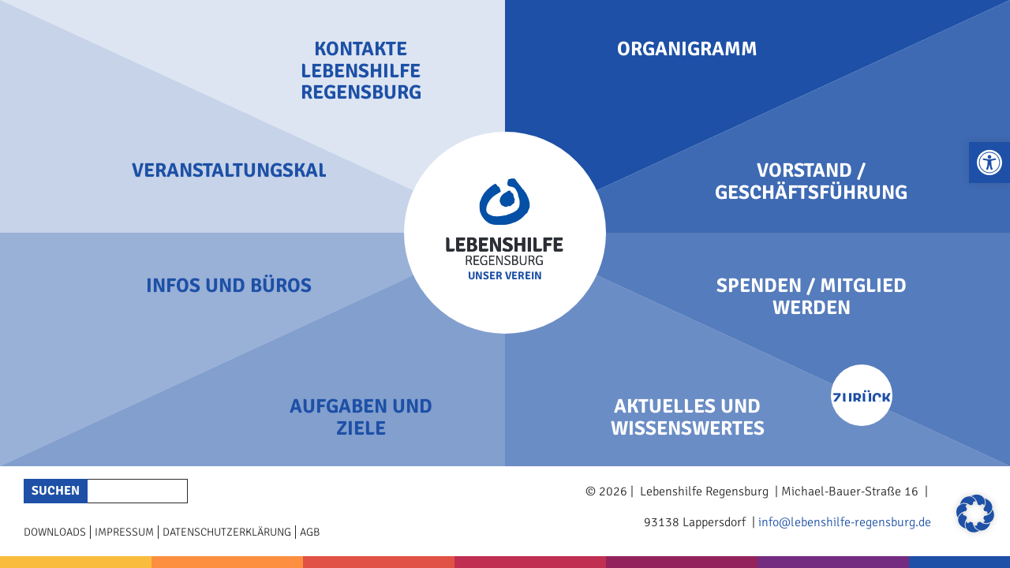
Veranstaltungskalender (229, 170)
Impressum (124, 532)
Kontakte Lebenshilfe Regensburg (361, 70)
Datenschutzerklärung (227, 532)
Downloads (55, 532)
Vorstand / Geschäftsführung (811, 181)
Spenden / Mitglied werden (811, 296)
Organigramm (687, 49)
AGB (310, 532)
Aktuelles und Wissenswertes (688, 417)
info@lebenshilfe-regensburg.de (844, 522)
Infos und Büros (229, 286)
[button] (989, 162)
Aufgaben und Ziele (361, 417)
